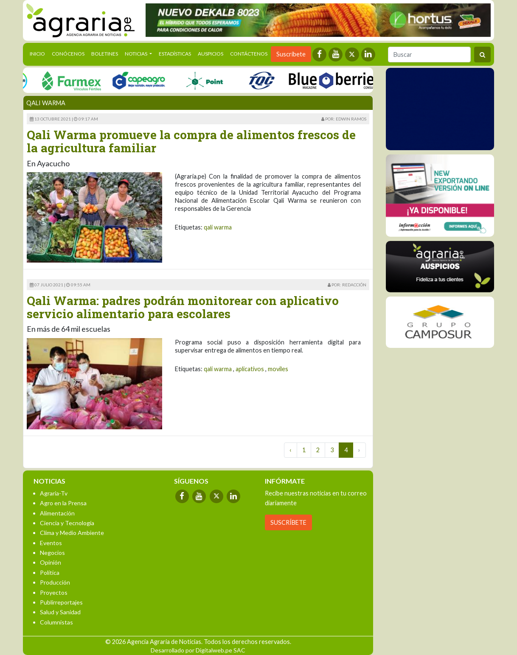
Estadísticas (175, 53)
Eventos (51, 542)
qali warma (218, 227)
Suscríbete (291, 54)
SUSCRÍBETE (288, 522)
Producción (55, 582)
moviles (278, 368)
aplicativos (250, 368)
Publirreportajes (61, 602)
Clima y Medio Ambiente (72, 532)
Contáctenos (248, 53)
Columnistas (56, 622)
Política (49, 572)
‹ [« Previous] (290, 449)
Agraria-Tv (53, 493)
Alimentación (57, 513)
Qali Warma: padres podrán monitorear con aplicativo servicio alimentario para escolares (183, 307)
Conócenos (68, 53)
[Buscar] (429, 54)
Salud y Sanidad (60, 612)
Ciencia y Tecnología (67, 522)
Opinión (50, 562)
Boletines (104, 53)
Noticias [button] (136, 53)
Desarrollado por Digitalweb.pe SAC (198, 650)
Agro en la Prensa (63, 503)
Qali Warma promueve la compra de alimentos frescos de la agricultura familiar (191, 141)
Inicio (39, 53)
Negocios (52, 552)
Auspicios (210, 53)
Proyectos (53, 592)
